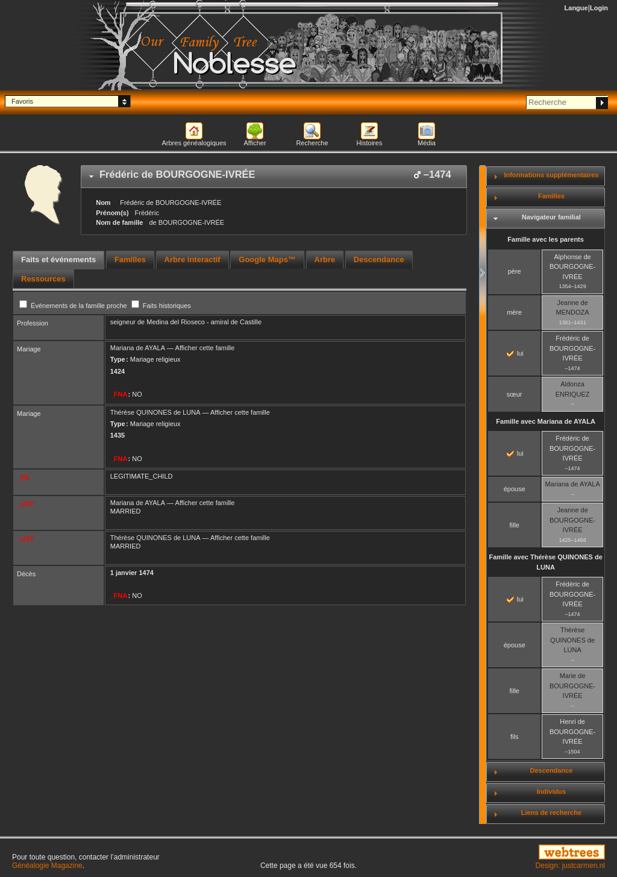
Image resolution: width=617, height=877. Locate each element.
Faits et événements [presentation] (58, 259)
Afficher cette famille (205, 347)
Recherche (312, 142)
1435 (117, 435)
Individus (551, 791)
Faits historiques (161, 305)
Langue (576, 7)
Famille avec (545, 421)
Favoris (22, 101)
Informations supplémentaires (551, 174)
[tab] (274, 176)
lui (515, 353)
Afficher (254, 142)
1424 (117, 371)
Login (599, 7)
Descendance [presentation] (379, 259)
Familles (551, 196)
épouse (514, 488)
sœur (514, 394)
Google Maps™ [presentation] (267, 259)
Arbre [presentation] (325, 259)
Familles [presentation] (130, 259)
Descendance (551, 770)
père (514, 271)
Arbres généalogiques (193, 142)
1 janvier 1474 (132, 572)
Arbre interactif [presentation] (192, 259)
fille (514, 525)
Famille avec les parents (545, 239)
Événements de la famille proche (74, 305)
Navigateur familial (551, 217)
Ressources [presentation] (43, 278)
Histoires (370, 142)
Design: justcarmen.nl (570, 865)
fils (514, 736)
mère (514, 312)
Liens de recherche (551, 812)
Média (427, 142)
